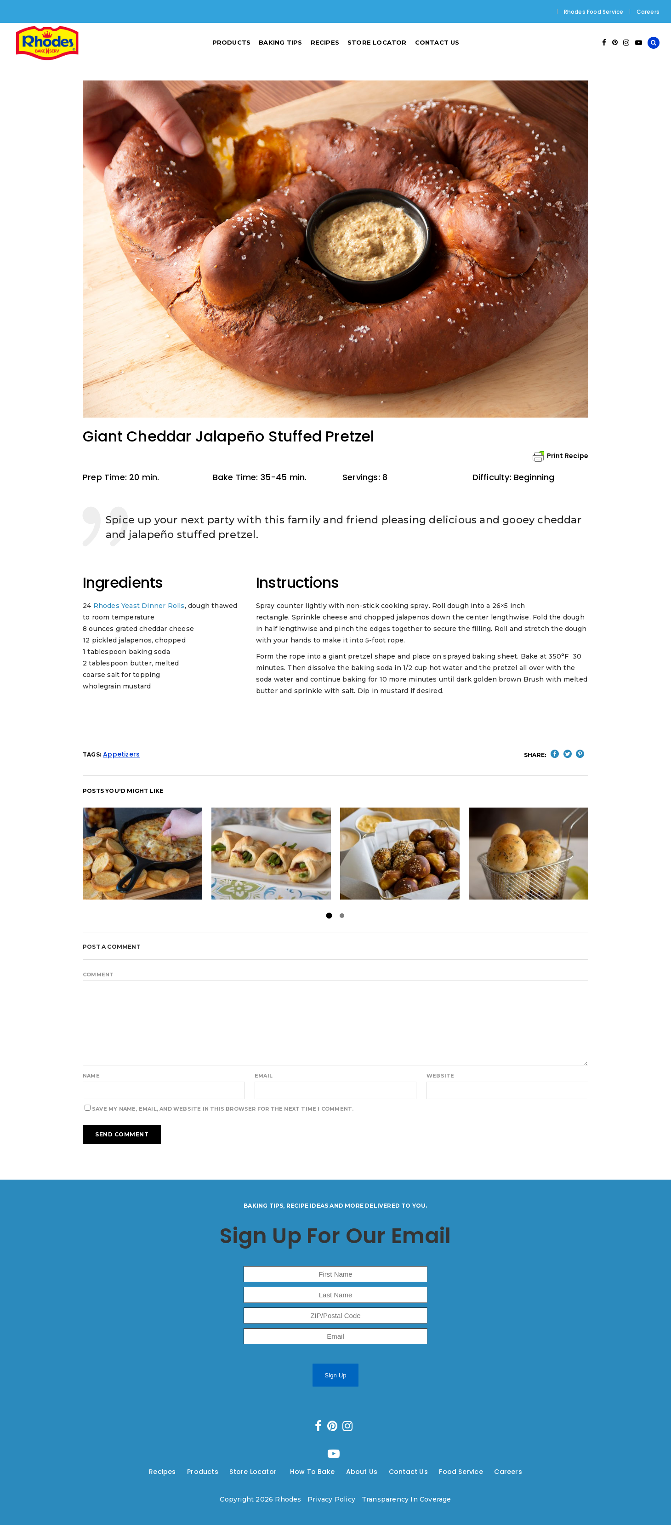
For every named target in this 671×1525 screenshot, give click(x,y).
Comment (98, 974)
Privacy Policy (331, 1499)
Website (440, 1075)
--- (182, 1471)
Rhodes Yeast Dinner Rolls (139, 606)
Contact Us (408, 1471)
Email (264, 1075)
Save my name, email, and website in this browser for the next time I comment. (222, 1109)
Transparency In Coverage (406, 1499)
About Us (362, 1471)
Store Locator (254, 1471)
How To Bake (312, 1471)
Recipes (162, 1471)
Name (91, 1075)
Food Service (461, 1471)
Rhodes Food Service (594, 12)
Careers (648, 12)
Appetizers (121, 754)
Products (202, 1471)
